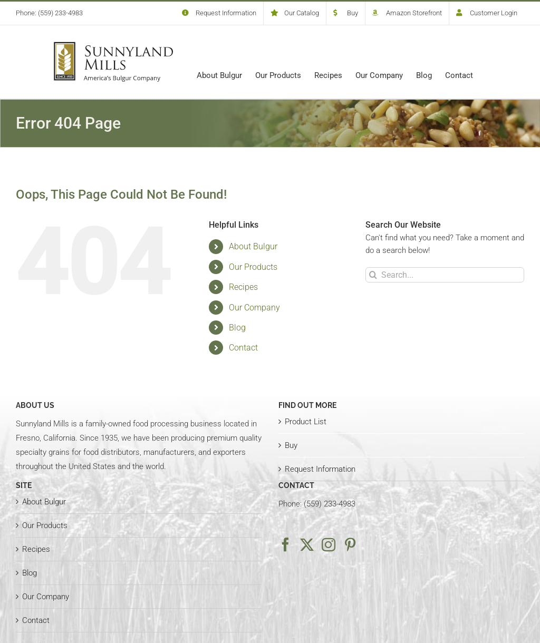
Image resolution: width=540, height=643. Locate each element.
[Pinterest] (350, 544)
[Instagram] (328, 544)
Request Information (320, 469)
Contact (243, 348)
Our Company (254, 308)
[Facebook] (285, 544)
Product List (305, 421)
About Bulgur (253, 246)
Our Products (253, 267)
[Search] (373, 274)
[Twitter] (307, 544)
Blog (237, 328)
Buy (291, 445)
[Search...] (444, 274)
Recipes (243, 287)
